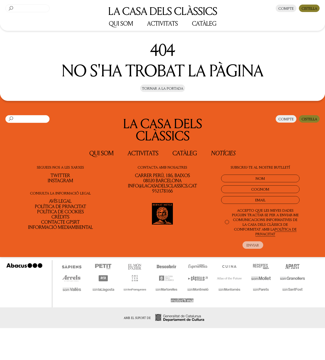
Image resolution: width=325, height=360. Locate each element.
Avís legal (60, 201)
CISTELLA (309, 8)
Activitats (143, 153)
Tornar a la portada (162, 88)
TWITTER (60, 175)
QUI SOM (121, 23)
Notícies (223, 153)
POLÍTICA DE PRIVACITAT (276, 231)
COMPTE (286, 8)
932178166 (162, 191)
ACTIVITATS (162, 23)
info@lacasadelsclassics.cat (162, 185)
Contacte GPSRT (60, 222)
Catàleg (184, 153)
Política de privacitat (60, 206)
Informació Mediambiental (60, 227)
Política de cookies (60, 211)
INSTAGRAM (60, 180)
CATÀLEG (204, 23)
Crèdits (60, 217)
